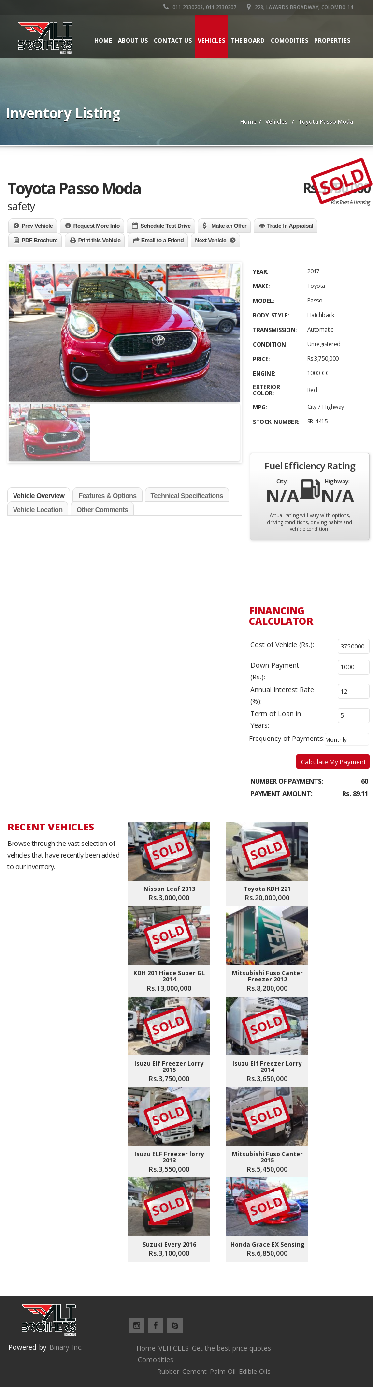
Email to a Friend (162, 240)
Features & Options (107, 495)
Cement (194, 1371)
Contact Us (173, 40)
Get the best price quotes (231, 1348)
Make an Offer (228, 226)
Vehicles (211, 40)
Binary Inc (65, 1347)
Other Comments (102, 509)
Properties (332, 40)
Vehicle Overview (38, 495)
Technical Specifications (187, 495)
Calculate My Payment (333, 761)
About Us (133, 40)
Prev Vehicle (37, 226)
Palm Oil (223, 1371)
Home (103, 40)
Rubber (168, 1371)
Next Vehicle (211, 240)
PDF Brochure (40, 240)
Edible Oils (255, 1371)
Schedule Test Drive (165, 226)
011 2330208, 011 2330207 (199, 7)
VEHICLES (173, 1348)
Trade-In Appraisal (290, 226)
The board (248, 40)
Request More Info (96, 226)
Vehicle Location (37, 509)
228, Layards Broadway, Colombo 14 (300, 7)
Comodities (289, 40)
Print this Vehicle (99, 240)
